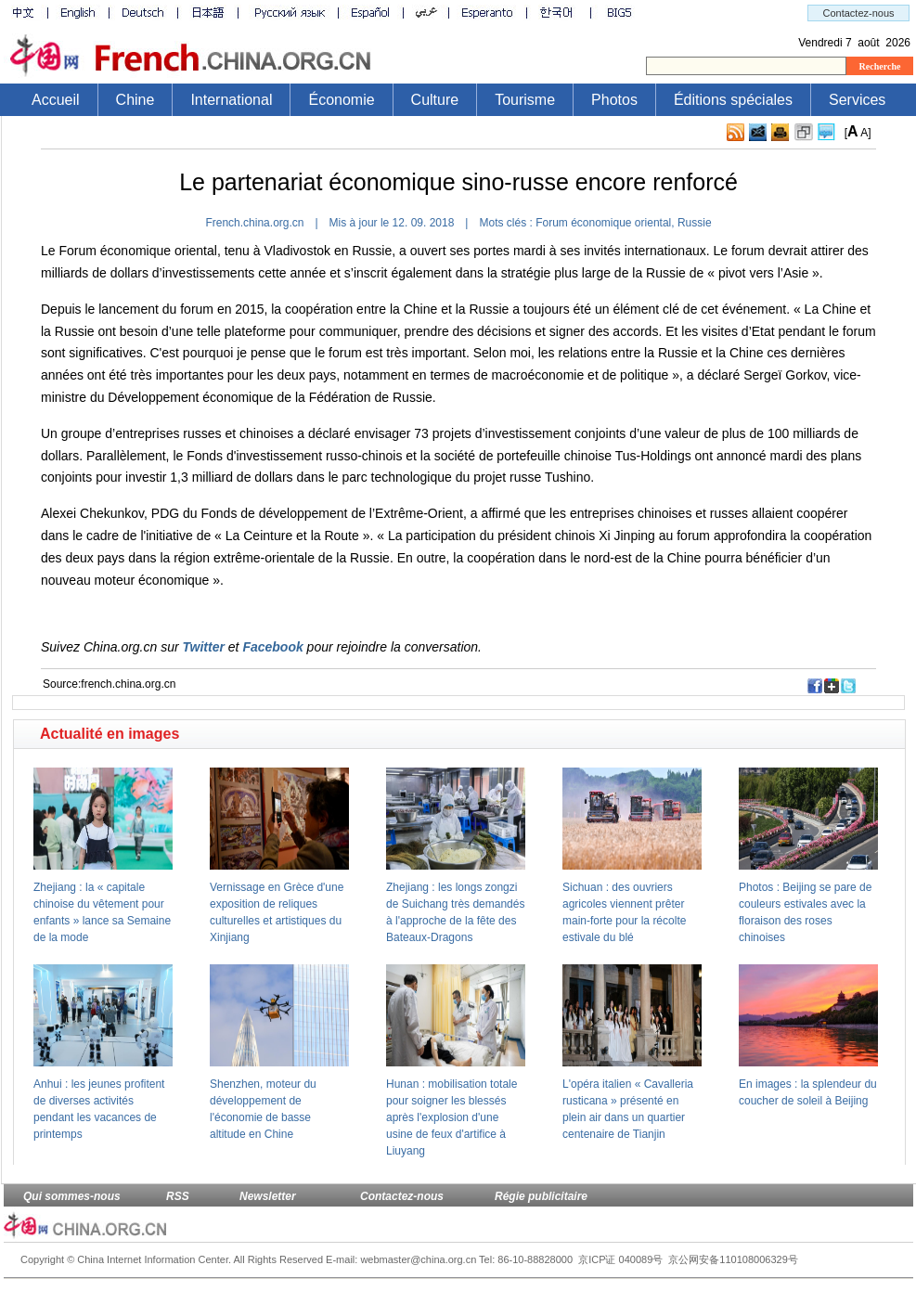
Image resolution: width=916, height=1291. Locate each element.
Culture (435, 100)
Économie (341, 100)
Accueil (56, 100)
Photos (614, 100)
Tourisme (525, 100)
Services (857, 100)
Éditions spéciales (733, 100)
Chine (135, 100)
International (231, 100)
